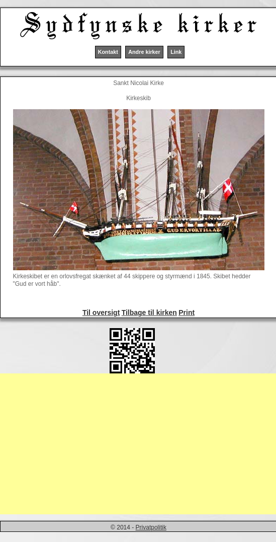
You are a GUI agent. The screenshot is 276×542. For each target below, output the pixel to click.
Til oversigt (101, 312)
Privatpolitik (151, 527)
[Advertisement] (138, 443)
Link (175, 52)
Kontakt (108, 52)
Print (186, 312)
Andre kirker (144, 52)
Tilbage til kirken (149, 312)
